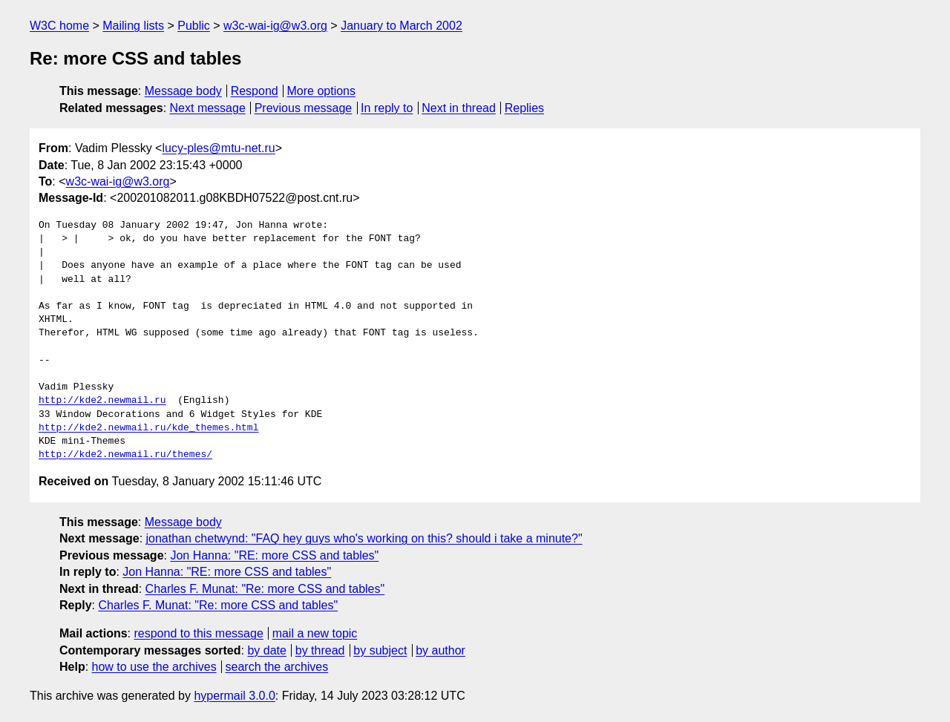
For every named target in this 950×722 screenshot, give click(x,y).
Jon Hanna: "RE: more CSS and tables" (274, 555)
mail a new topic (315, 633)
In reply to (387, 108)
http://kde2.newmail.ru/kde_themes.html (148, 428)
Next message (208, 108)
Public (193, 25)
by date (266, 650)
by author (440, 650)
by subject (380, 650)
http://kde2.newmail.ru (102, 400)
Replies (524, 108)
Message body (183, 91)
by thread (320, 650)
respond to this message (198, 633)
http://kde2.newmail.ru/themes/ (125, 455)
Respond (254, 91)
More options (321, 91)
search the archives (277, 666)
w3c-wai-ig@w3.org (275, 25)
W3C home (59, 25)
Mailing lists (133, 25)
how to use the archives (154, 666)
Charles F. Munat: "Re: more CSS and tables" (265, 588)
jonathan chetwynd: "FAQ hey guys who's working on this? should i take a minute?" (364, 538)
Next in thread (459, 108)
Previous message (304, 108)
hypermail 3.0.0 (234, 695)
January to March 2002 (401, 25)
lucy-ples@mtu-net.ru (218, 148)
